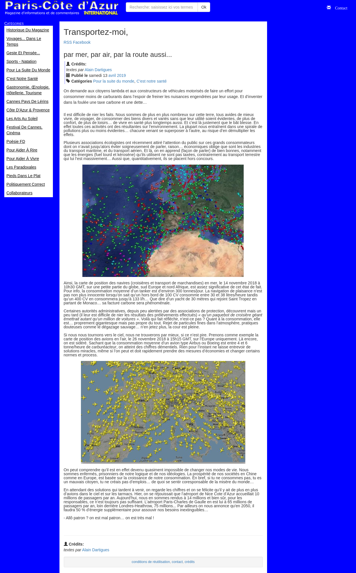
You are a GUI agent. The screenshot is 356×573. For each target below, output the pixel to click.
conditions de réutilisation (151, 562)
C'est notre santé (151, 81)
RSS (68, 42)
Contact (339, 7)
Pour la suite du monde (113, 81)
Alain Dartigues (98, 69)
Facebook (81, 42)
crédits (190, 562)
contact (177, 562)
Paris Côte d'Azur (61, 8)
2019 (121, 75)
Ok (203, 7)
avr (112, 75)
